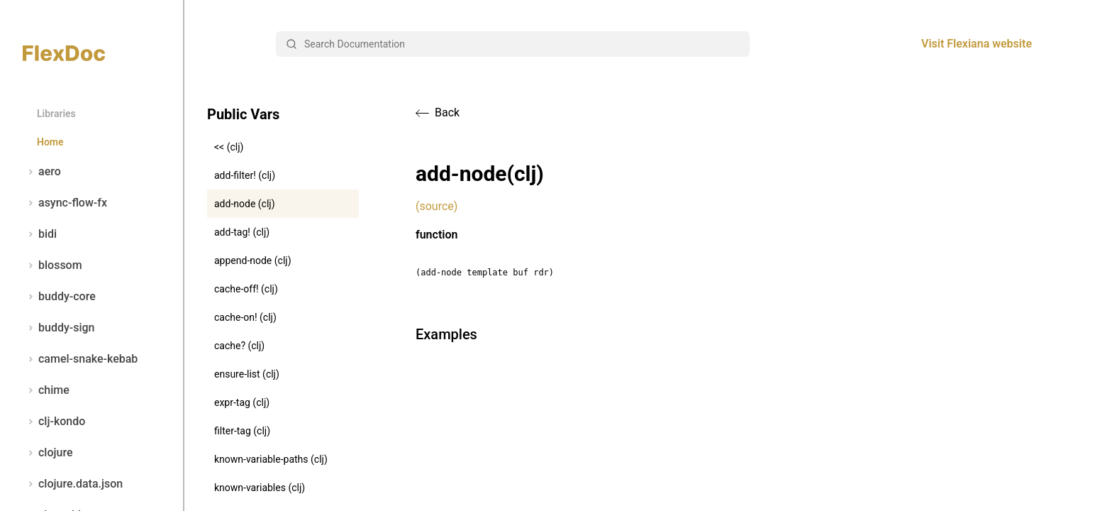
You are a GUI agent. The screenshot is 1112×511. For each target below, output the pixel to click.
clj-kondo (54, 421)
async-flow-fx (65, 203)
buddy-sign (58, 328)
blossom (52, 265)
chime (46, 390)
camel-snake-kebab (80, 359)
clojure (48, 453)
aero (42, 172)
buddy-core (59, 297)
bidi (40, 234)
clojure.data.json (73, 484)
